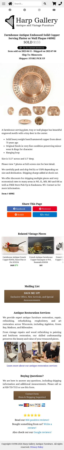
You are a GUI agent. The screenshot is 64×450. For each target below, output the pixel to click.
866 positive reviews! (37, 419)
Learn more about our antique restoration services (32, 365)
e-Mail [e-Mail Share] (44, 214)
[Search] (28, 3)
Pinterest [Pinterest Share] (45, 208)
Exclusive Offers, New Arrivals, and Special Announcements (32, 296)
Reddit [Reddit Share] (19, 214)
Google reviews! (43, 432)
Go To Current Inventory (32, 47)
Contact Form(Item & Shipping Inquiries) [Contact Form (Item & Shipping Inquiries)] (32, 395)
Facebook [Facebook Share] (19, 208)
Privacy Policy (36, 447)
